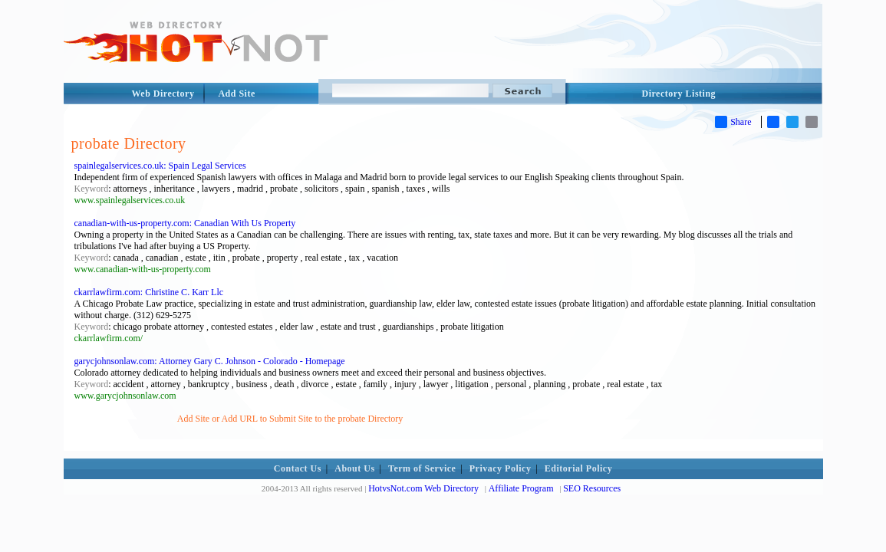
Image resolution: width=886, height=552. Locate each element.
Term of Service (422, 468)
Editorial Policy (578, 468)
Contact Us (297, 468)
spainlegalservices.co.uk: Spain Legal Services (160, 165)
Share (733, 122)
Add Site (236, 93)
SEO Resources (592, 488)
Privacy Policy (500, 468)
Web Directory (163, 93)
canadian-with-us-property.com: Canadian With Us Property (185, 223)
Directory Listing (679, 93)
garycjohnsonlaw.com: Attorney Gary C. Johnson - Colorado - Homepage (209, 361)
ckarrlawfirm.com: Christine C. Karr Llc (149, 292)
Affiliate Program (521, 488)
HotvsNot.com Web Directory (423, 488)
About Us (354, 468)
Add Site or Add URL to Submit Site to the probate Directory (290, 418)
